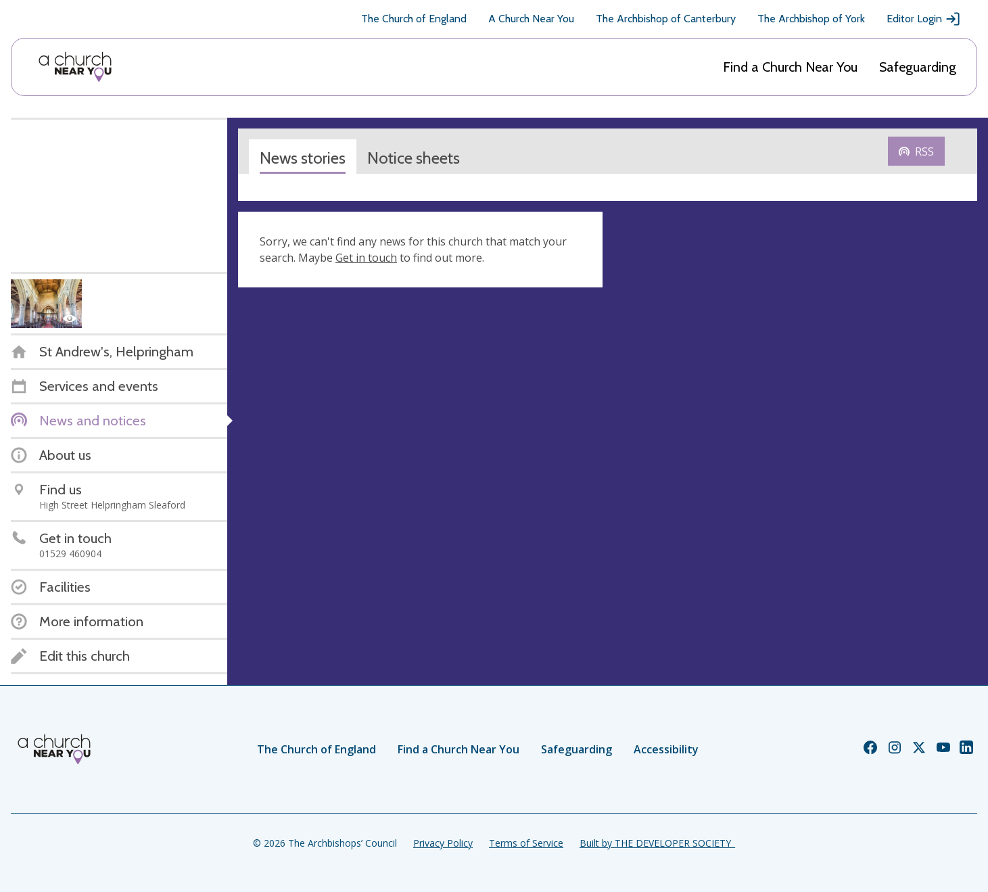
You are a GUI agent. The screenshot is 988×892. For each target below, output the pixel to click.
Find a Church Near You (790, 67)
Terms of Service (526, 843)
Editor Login (924, 19)
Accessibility (666, 749)
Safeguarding (917, 67)
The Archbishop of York (811, 18)
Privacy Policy (443, 843)
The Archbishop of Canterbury (666, 18)
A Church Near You (531, 18)
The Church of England (414, 18)
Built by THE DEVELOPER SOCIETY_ (657, 843)
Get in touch (366, 257)
